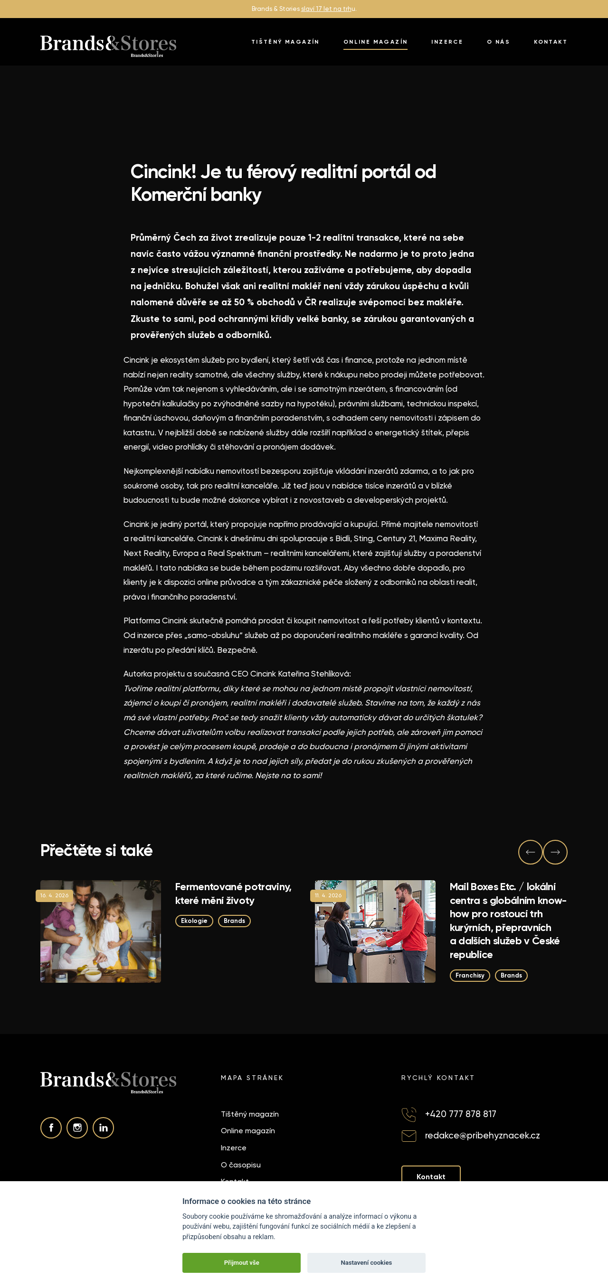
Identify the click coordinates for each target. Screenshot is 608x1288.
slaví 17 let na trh (326, 8)
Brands (234, 921)
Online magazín (375, 41)
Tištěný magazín (285, 41)
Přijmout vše (241, 1262)
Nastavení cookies (366, 1262)
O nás (498, 41)
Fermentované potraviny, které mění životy (233, 893)
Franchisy (470, 975)
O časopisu (241, 1164)
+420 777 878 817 (460, 1114)
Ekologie (194, 921)
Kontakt (551, 41)
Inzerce (447, 41)
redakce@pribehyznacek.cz (482, 1135)
